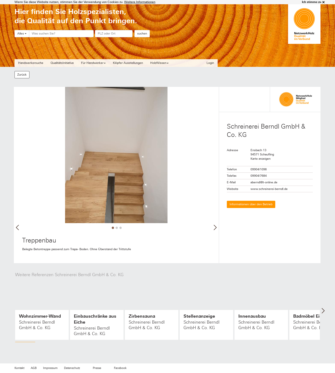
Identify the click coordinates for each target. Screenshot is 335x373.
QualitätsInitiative (62, 63)
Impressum (50, 368)
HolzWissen (159, 63)
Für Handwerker (93, 63)
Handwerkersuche (30, 63)
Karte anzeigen (261, 159)
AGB (34, 368)
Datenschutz (72, 368)
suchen (142, 33)
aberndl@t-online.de (264, 182)
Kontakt (19, 368)
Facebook (120, 368)
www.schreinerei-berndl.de (269, 189)
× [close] (323, 2)
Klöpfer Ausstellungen (128, 63)
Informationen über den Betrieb (251, 204)
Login (210, 63)
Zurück (22, 74)
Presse (97, 368)
